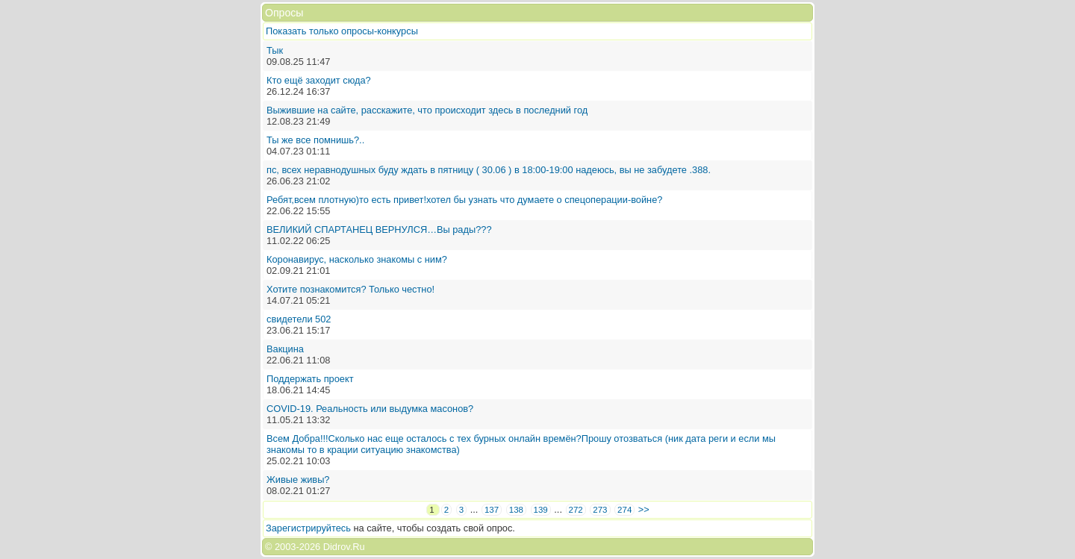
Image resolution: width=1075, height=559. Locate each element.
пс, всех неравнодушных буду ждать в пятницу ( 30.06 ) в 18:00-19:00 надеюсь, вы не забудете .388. (489, 169)
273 (600, 509)
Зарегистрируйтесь (308, 528)
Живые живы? (298, 479)
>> (643, 509)
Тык (275, 50)
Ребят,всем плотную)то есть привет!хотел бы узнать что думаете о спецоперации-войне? (464, 199)
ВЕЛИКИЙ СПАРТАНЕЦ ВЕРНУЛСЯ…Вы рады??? (379, 229)
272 (576, 509)
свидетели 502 (299, 319)
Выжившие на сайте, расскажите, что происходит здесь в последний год (427, 110)
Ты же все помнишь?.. (315, 140)
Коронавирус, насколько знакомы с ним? (357, 259)
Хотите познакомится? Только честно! (350, 289)
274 (624, 509)
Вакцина (285, 349)
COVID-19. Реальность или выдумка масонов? (370, 408)
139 (541, 509)
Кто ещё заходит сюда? (319, 80)
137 (491, 509)
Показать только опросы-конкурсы (342, 31)
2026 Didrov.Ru (332, 546)
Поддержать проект (310, 378)
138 (516, 509)
